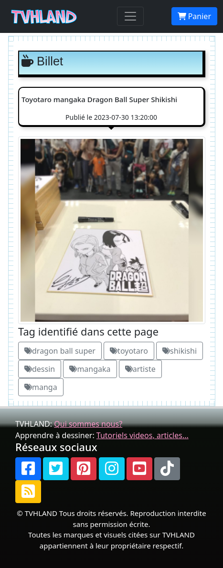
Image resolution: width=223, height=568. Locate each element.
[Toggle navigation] (130, 16)
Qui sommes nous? (88, 424)
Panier (194, 16)
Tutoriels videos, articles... (142, 435)
